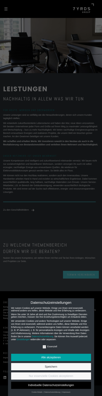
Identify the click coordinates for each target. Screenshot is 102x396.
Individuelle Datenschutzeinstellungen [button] (51, 385)
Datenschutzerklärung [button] (52, 392)
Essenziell (50, 346)
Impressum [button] (66, 392)
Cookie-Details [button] (37, 392)
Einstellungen (23, 339)
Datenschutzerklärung (42, 336)
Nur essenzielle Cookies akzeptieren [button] (51, 376)
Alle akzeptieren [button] (51, 357)
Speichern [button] (51, 366)
